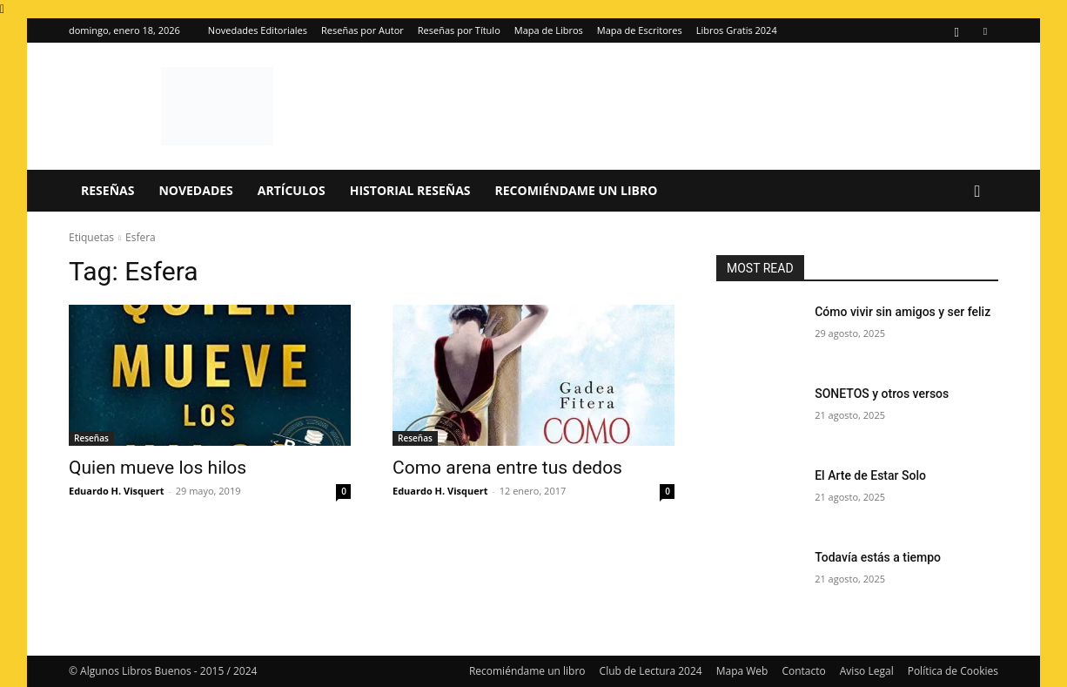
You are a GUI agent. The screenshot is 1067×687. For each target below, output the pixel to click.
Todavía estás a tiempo (878, 557)
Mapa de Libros (548, 30)
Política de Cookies (953, 670)
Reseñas (107, 190)
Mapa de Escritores (639, 30)
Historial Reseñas (410, 190)
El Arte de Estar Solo (870, 475)
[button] (977, 192)
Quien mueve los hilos (157, 467)
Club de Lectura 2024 (651, 670)
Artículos (291, 190)
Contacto (803, 670)
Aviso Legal (867, 670)
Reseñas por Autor (362, 30)
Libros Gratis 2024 (736, 30)
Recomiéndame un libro (576, 190)
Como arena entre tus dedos (507, 467)
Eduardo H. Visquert (116, 490)
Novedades (195, 190)
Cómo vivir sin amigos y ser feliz (902, 312)
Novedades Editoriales (257, 30)
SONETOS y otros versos (882, 394)
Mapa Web (742, 670)
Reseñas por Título (459, 30)
